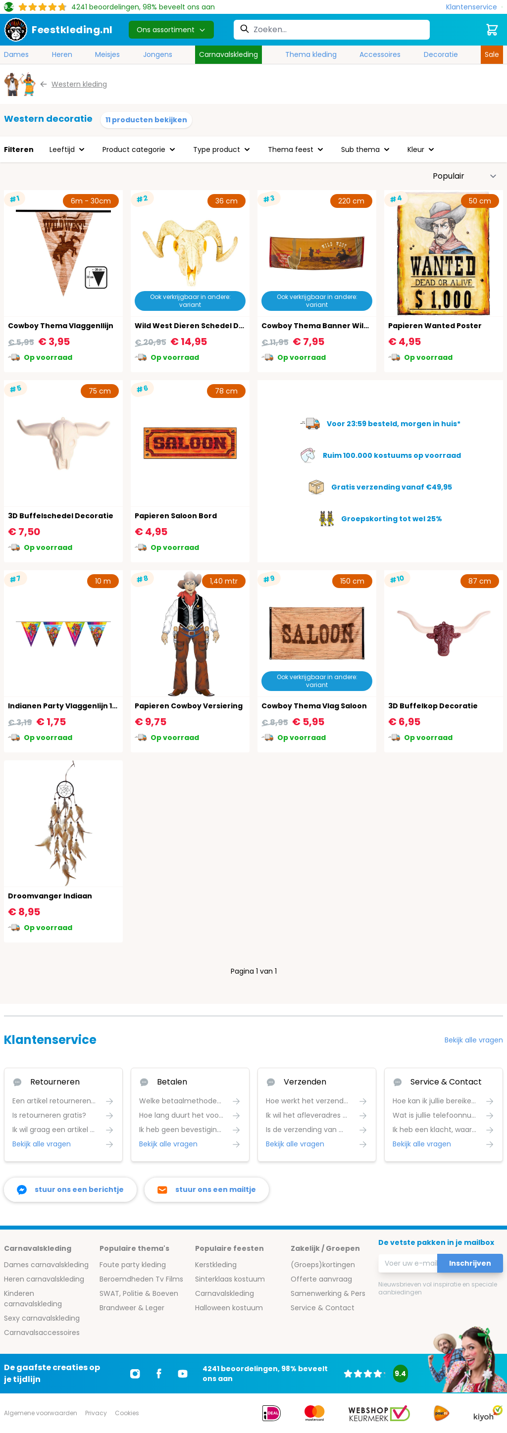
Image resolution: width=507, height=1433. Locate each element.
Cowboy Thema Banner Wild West (325, 326)
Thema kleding (311, 54)
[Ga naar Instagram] (135, 1374)
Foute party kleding (133, 1265)
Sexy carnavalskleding (42, 1318)
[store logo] (58, 30)
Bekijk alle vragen (474, 1040)
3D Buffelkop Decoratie (433, 706)
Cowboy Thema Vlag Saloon (314, 706)
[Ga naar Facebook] (159, 1374)
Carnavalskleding (228, 54)
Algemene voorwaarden (40, 1413)
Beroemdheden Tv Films (141, 1279)
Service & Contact (323, 1308)
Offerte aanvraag (321, 1279)
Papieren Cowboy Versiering (189, 706)
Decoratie (441, 54)
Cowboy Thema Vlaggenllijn (60, 326)
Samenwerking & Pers (328, 1293)
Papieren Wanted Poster (435, 326)
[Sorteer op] (465, 176)
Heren (62, 54)
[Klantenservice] (474, 7)
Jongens (157, 54)
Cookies (127, 1413)
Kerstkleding (216, 1265)
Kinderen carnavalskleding (33, 1298)
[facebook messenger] (70, 1190)
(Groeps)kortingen (323, 1265)
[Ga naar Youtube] (183, 1374)
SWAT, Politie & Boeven (139, 1293)
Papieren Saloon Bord (176, 516)
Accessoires (380, 54)
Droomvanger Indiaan (50, 896)
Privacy (96, 1413)
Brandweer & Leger (132, 1308)
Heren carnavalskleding (44, 1279)
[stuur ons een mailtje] (207, 1190)
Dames (16, 54)
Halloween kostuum (229, 1308)
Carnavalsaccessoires (42, 1332)
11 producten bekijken (146, 120)
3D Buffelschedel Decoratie (60, 516)
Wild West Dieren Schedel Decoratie (203, 326)
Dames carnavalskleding (46, 1265)
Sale (492, 54)
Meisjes (107, 54)
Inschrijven (470, 1263)
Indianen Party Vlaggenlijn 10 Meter (75, 706)
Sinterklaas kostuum (230, 1279)
